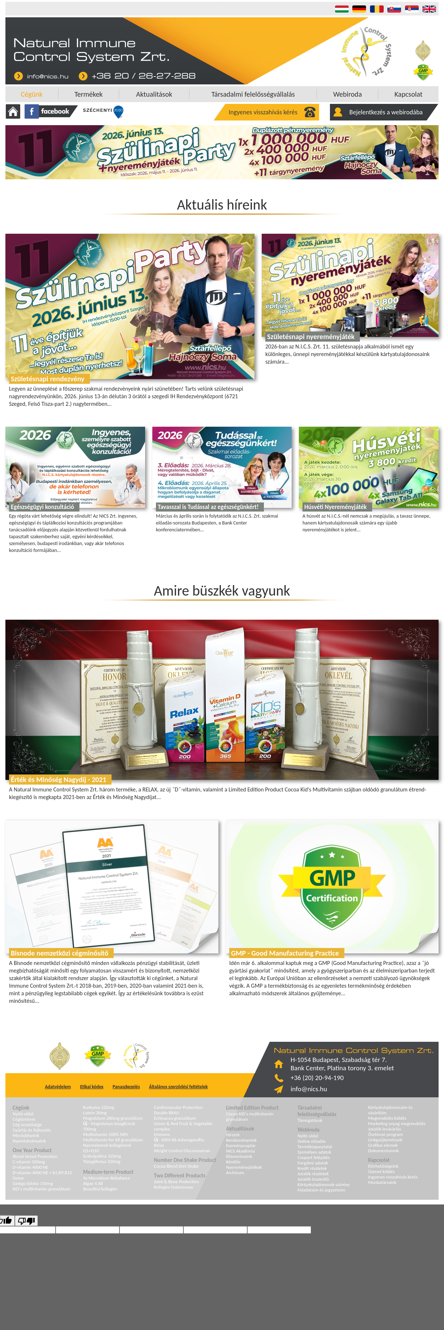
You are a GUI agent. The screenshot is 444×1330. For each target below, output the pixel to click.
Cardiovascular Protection (178, 1107)
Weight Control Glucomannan (182, 1150)
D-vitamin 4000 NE (30, 1167)
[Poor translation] (26, 1220)
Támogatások (309, 1120)
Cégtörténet (24, 1119)
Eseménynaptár (241, 1145)
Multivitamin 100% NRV (105, 1134)
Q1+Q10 (91, 1150)
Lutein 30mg (94, 1112)
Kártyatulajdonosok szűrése (323, 1184)
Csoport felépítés (313, 1157)
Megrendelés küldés (387, 1118)
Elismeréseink (239, 1156)
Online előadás (311, 1141)
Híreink (233, 1134)
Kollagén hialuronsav (173, 1187)
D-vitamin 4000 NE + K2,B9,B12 (42, 1172)
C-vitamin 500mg (29, 1161)
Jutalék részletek (313, 1173)
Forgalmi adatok (312, 1163)
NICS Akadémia (240, 1151)
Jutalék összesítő (313, 1179)
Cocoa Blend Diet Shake (176, 1166)
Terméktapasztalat (314, 1146)
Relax (159, 1145)
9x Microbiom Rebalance (106, 1178)
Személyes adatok (314, 1152)
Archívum (235, 1172)
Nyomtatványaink (29, 1141)
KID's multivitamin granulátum (41, 1188)
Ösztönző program (385, 1134)
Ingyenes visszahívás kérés (263, 112)
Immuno (162, 1134)
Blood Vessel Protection (35, 1156)
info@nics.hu (309, 1089)
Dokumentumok (383, 1150)
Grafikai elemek (383, 1145)
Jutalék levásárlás (384, 1129)
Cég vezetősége (27, 1124)
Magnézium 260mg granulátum (113, 1118)
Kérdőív (233, 1161)
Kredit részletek (312, 1168)
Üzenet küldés (381, 1171)
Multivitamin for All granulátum (113, 1139)
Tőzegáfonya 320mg (101, 1161)
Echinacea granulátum (175, 1118)
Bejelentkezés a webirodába (386, 112)
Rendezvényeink (241, 1140)
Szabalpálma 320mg (102, 1156)
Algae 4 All (93, 1183)
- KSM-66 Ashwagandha (179, 1139)
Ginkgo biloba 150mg (33, 1183)
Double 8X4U (166, 1112)
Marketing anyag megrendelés (397, 1123)
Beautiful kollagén (100, 1188)
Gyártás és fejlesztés (32, 1130)
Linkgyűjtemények (385, 1139)
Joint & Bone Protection (176, 1181)
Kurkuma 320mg (98, 1107)
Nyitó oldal (23, 1113)
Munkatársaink (382, 1182)
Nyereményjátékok (244, 1167)
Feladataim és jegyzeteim (321, 1190)
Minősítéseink (26, 1135)
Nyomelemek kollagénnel (107, 1145)
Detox (18, 1178)
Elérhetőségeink (383, 1166)
